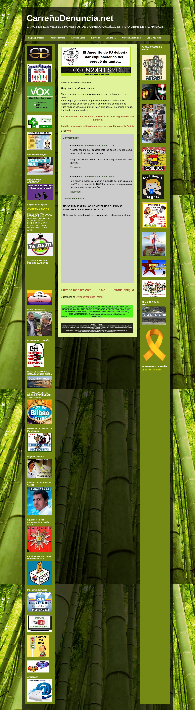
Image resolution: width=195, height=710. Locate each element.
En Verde (95, 38)
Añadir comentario (74, 198)
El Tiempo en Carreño (151, 370)
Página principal (36, 38)
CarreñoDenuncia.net (70, 18)
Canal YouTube (154, 38)
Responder (75, 167)
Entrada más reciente (76, 290)
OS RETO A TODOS (38, 209)
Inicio (101, 290)
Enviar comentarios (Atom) (89, 297)
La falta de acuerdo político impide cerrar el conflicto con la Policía (97, 126)
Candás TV (111, 38)
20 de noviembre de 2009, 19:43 (97, 176)
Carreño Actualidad (131, 38)
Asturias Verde (78, 38)
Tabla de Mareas (57, 38)
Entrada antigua (122, 290)
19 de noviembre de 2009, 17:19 (97, 145)
